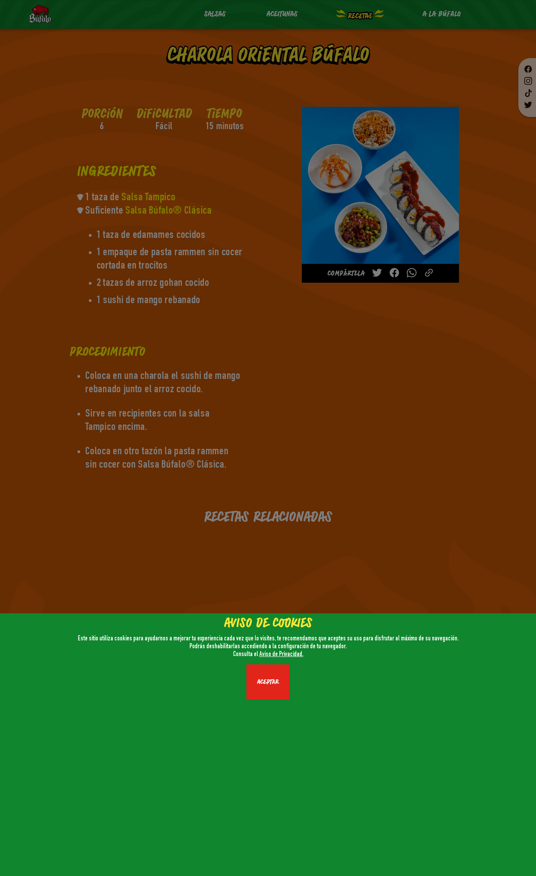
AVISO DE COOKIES (268, 623)
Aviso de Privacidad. (281, 654)
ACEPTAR (268, 682)
